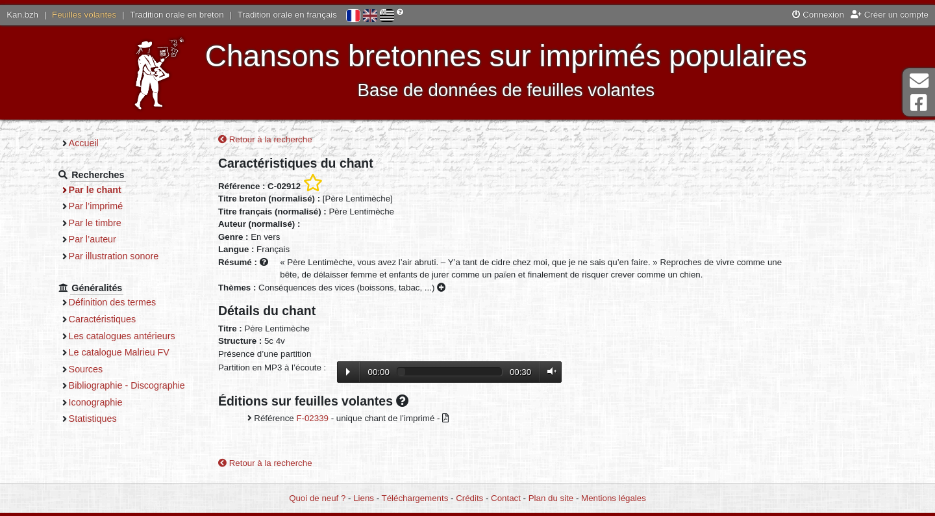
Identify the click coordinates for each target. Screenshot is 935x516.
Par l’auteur (92, 239)
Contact (506, 498)
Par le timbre (95, 223)
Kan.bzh (22, 14)
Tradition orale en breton (176, 14)
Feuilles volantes (84, 14)
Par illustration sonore (114, 256)
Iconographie (96, 402)
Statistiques (93, 418)
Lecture (348, 372)
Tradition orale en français (287, 14)
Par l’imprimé (96, 206)
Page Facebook (919, 103)
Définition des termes (112, 302)
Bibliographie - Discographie (127, 385)
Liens (363, 498)
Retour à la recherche (265, 139)
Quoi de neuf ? (317, 498)
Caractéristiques (102, 319)
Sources (86, 369)
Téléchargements (415, 498)
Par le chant (95, 190)
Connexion (818, 14)
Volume (548, 371)
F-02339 (312, 418)
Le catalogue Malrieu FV (119, 352)
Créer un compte (890, 14)
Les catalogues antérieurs (122, 336)
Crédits (469, 498)
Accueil (84, 143)
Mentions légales (613, 498)
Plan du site (551, 498)
